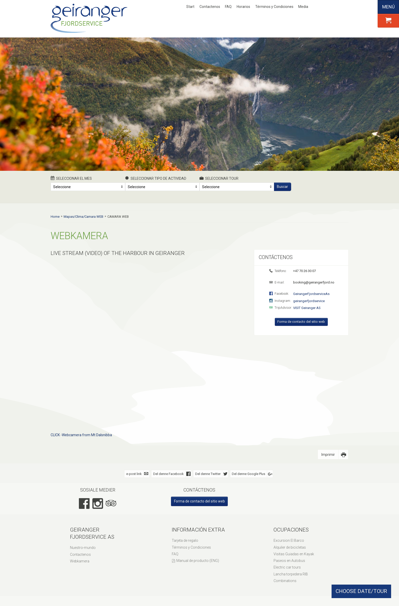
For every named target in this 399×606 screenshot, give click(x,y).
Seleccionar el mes (71, 178)
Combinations (285, 581)
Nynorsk (320, 7)
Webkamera (79, 561)
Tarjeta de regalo (185, 540)
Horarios (243, 7)
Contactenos (210, 7)
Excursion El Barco (289, 540)
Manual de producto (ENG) (197, 561)
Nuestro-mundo (83, 548)
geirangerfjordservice (309, 301)
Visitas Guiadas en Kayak (294, 554)
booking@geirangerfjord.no (313, 282)
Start (190, 7)
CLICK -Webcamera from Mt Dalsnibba (81, 435)
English (328, 7)
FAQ (228, 7)
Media (303, 7)
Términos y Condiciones (274, 7)
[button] (388, 21)
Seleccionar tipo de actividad (156, 178)
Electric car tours (287, 567)
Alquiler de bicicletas (290, 547)
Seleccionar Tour (219, 178)
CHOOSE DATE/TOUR (361, 591)
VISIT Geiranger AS (307, 308)
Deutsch (337, 7)
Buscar (282, 187)
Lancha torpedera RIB (291, 574)
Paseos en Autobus (289, 561)
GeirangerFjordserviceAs (311, 294)
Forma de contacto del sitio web (301, 322)
